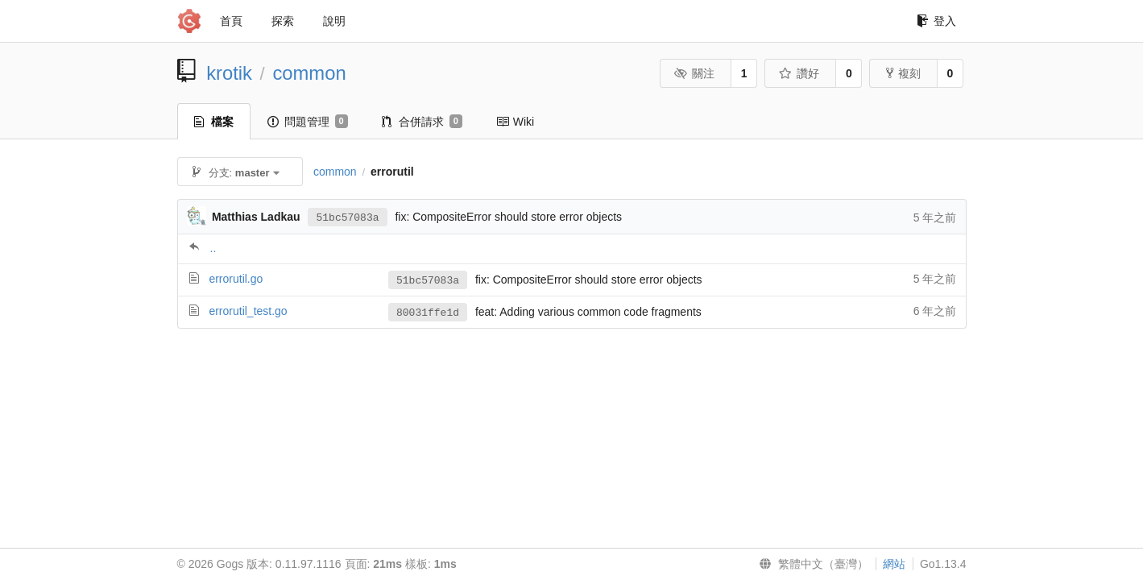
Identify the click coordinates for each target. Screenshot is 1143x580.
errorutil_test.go (248, 310)
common (309, 73)
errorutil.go (236, 278)
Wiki (515, 121)
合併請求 (422, 121)
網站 (894, 563)
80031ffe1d (427, 312)
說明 (334, 20)
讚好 (799, 73)
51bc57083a (347, 216)
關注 (694, 73)
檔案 (214, 121)
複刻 (903, 73)
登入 (936, 20)
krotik (229, 73)
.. (213, 248)
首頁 (231, 20)
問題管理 (307, 121)
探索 (282, 20)
